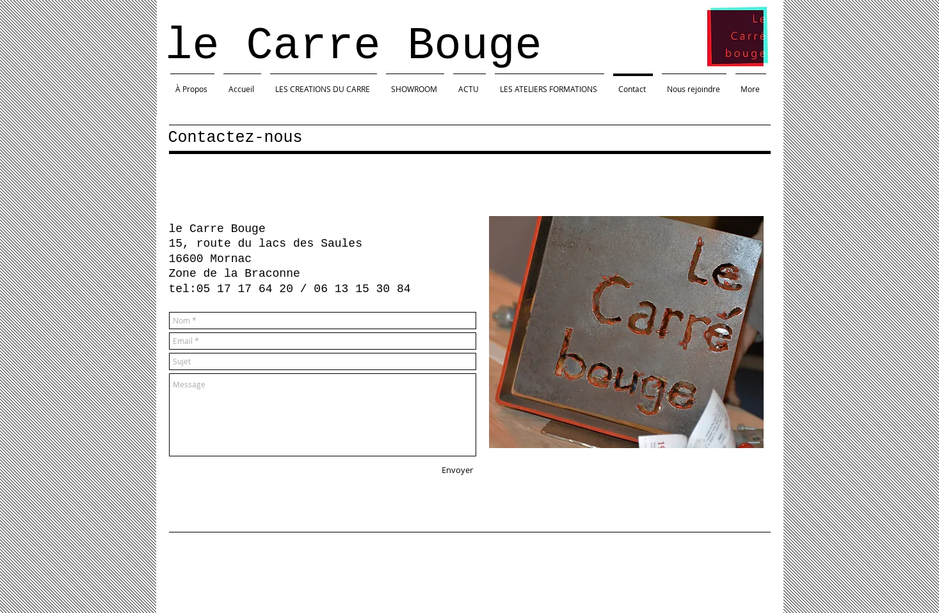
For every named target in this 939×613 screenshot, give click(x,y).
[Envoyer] (457, 470)
